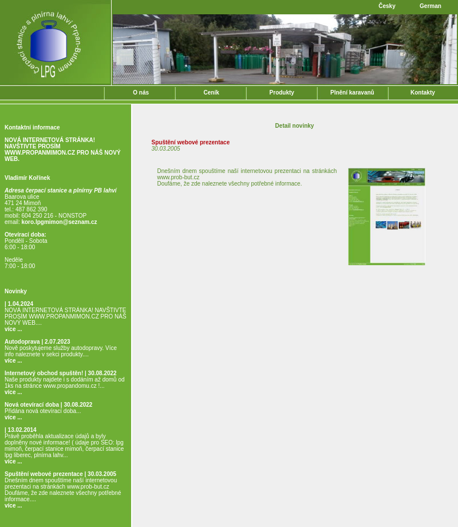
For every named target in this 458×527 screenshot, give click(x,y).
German (430, 6)
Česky (386, 6)
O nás (141, 92)
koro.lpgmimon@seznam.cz (59, 222)
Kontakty (422, 92)
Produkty (282, 92)
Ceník (211, 92)
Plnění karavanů (352, 92)
